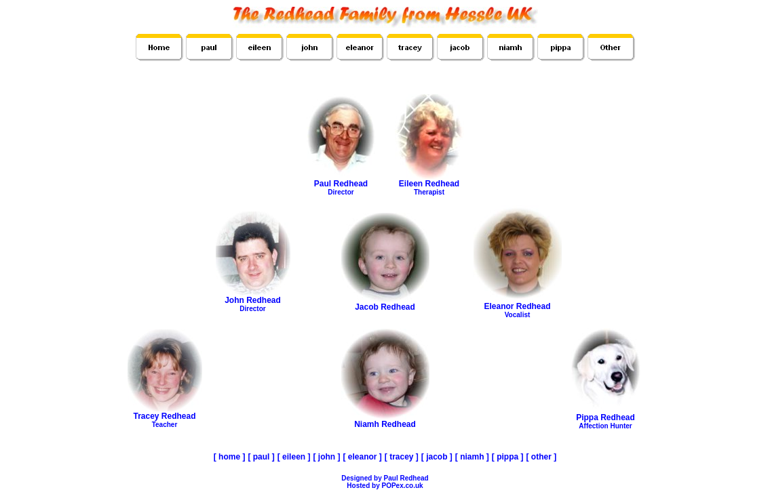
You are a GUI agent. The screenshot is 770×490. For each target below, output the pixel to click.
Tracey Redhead (165, 416)
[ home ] (230, 457)
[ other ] (541, 457)
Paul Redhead (341, 183)
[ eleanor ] (362, 457)
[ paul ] (261, 457)
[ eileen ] (294, 457)
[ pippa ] (508, 457)
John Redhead (253, 300)
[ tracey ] (402, 457)
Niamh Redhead (385, 420)
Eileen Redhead (429, 183)
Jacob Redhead (385, 303)
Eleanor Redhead (518, 306)
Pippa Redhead (605, 417)
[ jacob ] (437, 457)
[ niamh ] (472, 457)
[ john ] (326, 457)
